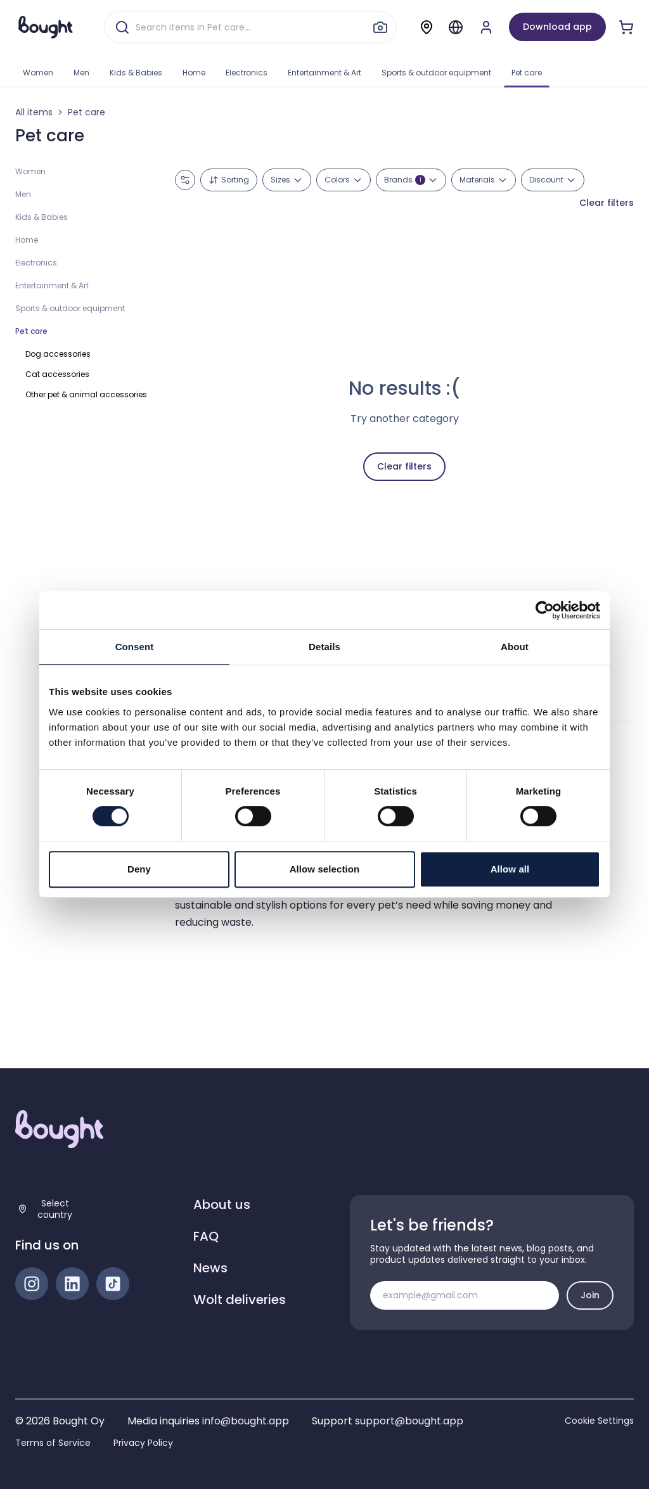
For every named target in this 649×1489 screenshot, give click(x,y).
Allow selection (325, 869)
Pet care (526, 72)
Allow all (510, 869)
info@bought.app (245, 1421)
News (210, 1268)
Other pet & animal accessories (86, 394)
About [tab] (515, 646)
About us (221, 1204)
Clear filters (606, 202)
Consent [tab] (134, 646)
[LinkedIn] (72, 1283)
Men (81, 72)
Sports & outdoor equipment (436, 72)
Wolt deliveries (239, 1299)
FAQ (206, 1236)
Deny (139, 869)
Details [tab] (324, 646)
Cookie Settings (599, 1420)
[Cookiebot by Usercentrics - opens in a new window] (544, 610)
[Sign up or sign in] (486, 27)
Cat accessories (57, 374)
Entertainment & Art (324, 72)
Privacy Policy (143, 1442)
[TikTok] (112, 1283)
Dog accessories (58, 353)
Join (590, 1295)
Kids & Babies (136, 72)
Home (194, 72)
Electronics (246, 72)
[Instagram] (31, 1283)
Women (38, 72)
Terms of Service (53, 1442)
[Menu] (455, 27)
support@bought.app (409, 1421)
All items (34, 112)
